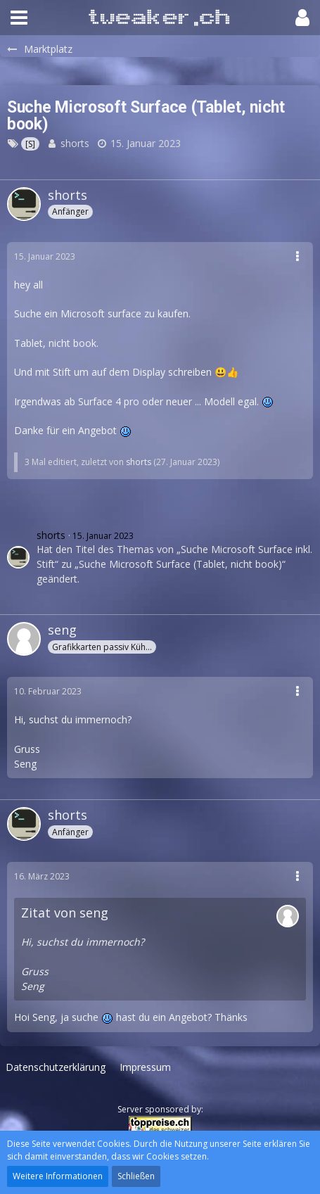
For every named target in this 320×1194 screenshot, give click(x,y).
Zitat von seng (64, 912)
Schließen (136, 1176)
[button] (19, 17)
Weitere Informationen (58, 1176)
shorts (74, 143)
